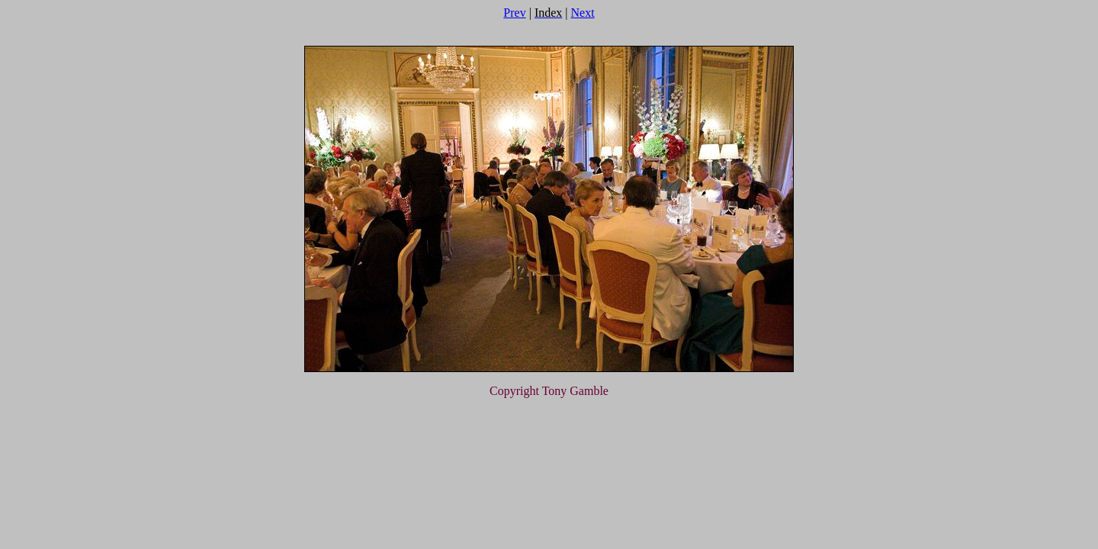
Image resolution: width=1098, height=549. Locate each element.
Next (583, 12)
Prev (514, 12)
